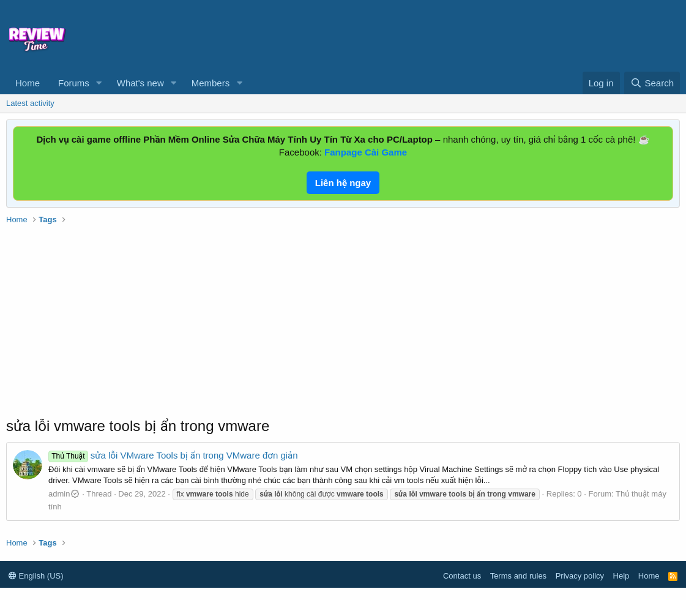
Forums (73, 83)
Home (27, 83)
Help (621, 575)
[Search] (652, 83)
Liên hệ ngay (343, 183)
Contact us (462, 575)
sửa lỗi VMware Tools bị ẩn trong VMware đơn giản (173, 455)
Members (211, 83)
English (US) (36, 575)
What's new (140, 83)
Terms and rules (518, 575)
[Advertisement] (418, 34)
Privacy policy (580, 575)
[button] (99, 83)
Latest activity (30, 103)
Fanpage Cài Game (365, 152)
